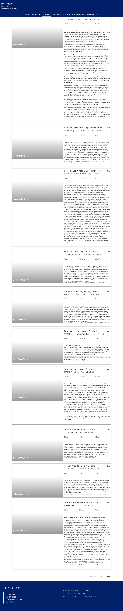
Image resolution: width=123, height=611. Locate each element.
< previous (93, 576)
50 (105, 576)
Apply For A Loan (79, 14)
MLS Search (46, 14)
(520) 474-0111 (5, 6)
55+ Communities (36, 14)
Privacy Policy (79, 593)
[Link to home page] (61, 4)
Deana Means (90, 14)
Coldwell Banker (69, 588)
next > (109, 576)
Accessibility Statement (72, 596)
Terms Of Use (68, 593)
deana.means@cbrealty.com (9, 8)
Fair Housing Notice (90, 596)
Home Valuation (56, 14)
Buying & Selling (68, 14)
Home (27, 14)
